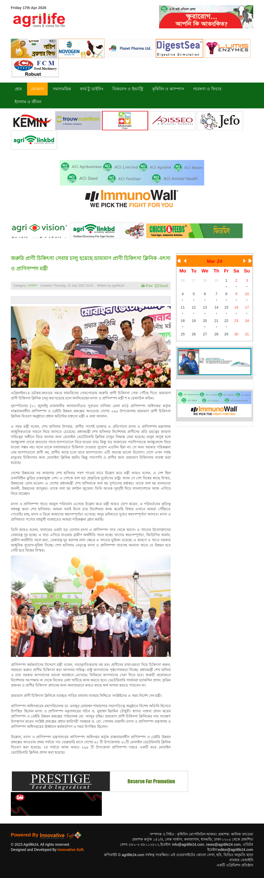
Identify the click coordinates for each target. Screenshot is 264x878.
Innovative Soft (70, 850)
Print (149, 285)
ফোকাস (32, 285)
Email (163, 285)
